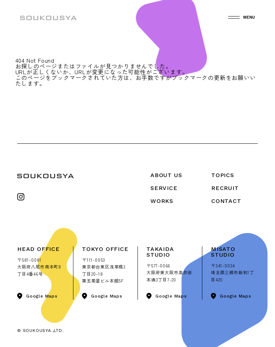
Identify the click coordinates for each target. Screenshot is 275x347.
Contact (226, 201)
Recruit (225, 188)
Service (164, 188)
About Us (166, 175)
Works (161, 201)
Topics (222, 175)
